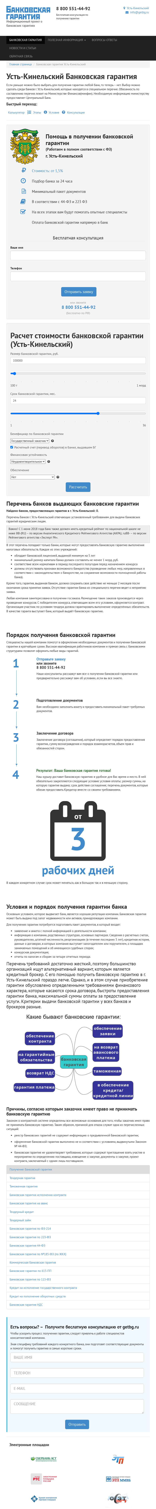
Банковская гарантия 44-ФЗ (27, 1245)
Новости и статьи (22, 48)
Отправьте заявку (51, 659)
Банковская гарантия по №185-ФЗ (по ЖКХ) (38, 1254)
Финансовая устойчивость (28, 455)
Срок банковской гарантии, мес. (32, 394)
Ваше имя (16, 247)
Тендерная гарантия (22, 1178)
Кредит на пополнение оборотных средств (38, 1296)
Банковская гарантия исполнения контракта (38, 1195)
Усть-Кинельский (136, 8)
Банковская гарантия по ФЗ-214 (30, 1228)
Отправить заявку (79, 291)
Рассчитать (78, 487)
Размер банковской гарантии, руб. (34, 354)
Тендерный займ (20, 1220)
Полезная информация (67, 40)
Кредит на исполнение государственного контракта (43, 1288)
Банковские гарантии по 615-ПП (30, 1271)
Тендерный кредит (22, 1212)
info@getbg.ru (137, 12)
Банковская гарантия (25, 40)
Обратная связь (20, 56)
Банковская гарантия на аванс (29, 1203)
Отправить (77, 1424)
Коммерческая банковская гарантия (33, 1262)
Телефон (16, 268)
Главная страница (20, 64)
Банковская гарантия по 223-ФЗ (30, 1237)
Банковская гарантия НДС (26, 1305)
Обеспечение (19, 470)
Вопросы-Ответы (104, 40)
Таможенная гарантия (23, 1186)
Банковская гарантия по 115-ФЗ (30, 1279)
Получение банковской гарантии (31, 1169)
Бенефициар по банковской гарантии (37, 434)
